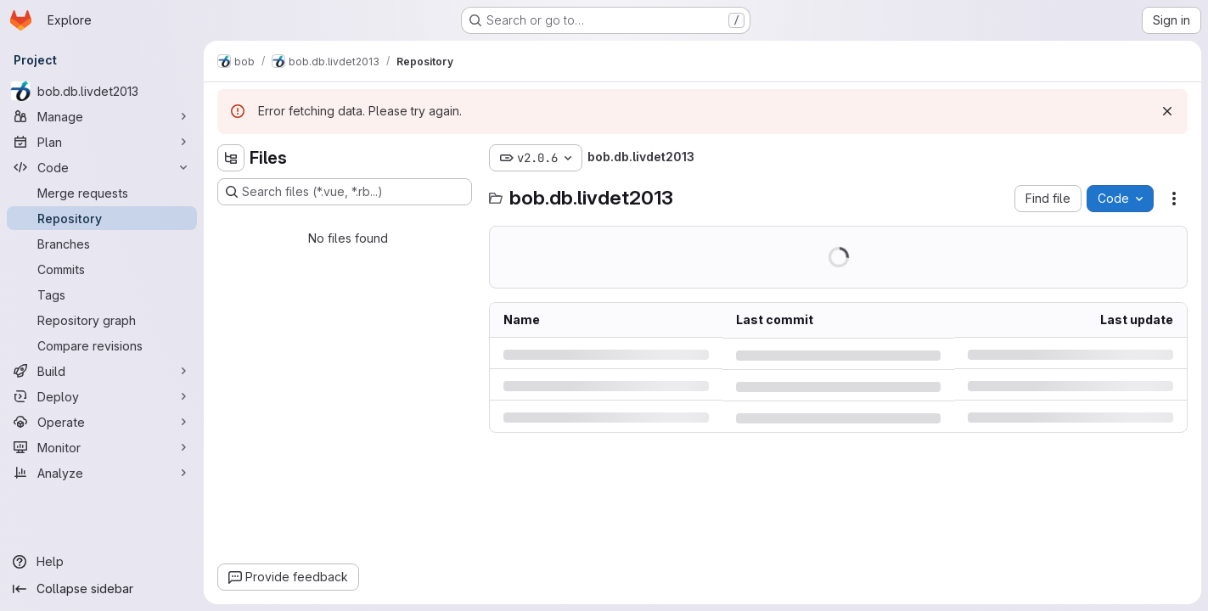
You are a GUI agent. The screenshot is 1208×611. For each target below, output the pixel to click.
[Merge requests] (102, 193)
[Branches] (102, 243)
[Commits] (102, 269)
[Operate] (102, 422)
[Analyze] (102, 473)
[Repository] (102, 218)
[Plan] (102, 142)
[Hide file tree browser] (230, 157)
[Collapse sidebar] (102, 589)
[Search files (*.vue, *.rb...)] (344, 191)
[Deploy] (102, 396)
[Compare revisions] (102, 345)
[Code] (102, 167)
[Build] (102, 371)
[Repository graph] (102, 320)
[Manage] (102, 116)
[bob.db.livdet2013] (102, 91)
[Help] (102, 562)
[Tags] (102, 294)
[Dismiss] (1167, 111)
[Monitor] (102, 447)
